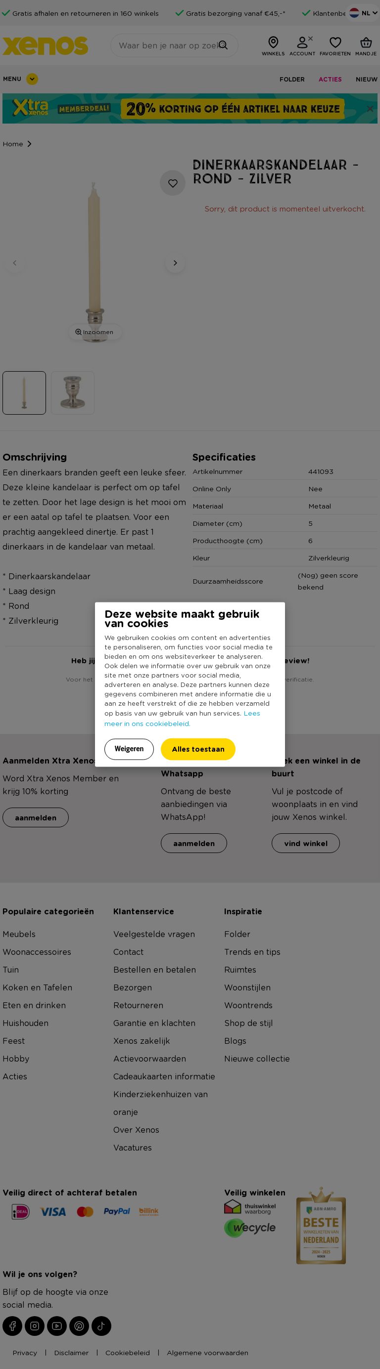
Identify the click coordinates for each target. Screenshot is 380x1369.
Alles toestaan (198, 749)
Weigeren (129, 749)
